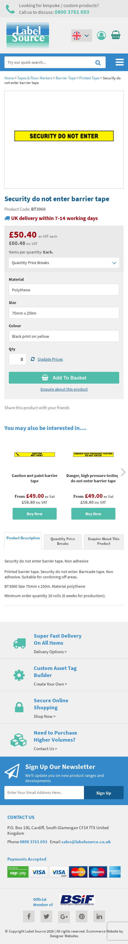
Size (12, 302)
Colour (15, 325)
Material (16, 279)
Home (9, 77)
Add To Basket (64, 378)
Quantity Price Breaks (64, 263)
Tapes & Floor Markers (34, 77)
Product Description (23, 537)
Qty (12, 349)
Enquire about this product (64, 389)
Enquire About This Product (103, 541)
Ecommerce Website (102, 931)
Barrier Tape (66, 77)
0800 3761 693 (72, 11)
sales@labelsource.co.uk (86, 841)
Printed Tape (89, 77)
